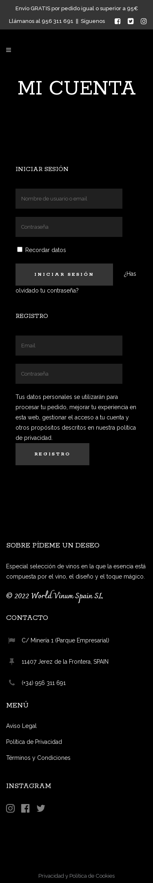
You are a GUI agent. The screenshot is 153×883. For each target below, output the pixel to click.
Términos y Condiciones (38, 758)
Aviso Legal (21, 726)
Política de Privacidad (34, 742)
